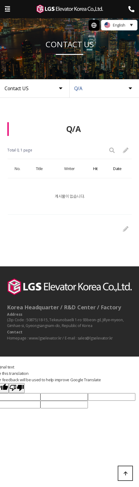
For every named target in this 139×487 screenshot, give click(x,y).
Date (117, 168)
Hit (95, 168)
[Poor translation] (17, 388)
